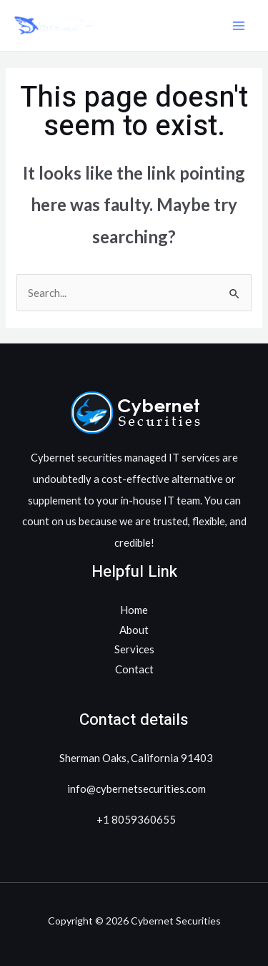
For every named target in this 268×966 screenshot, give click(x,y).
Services (134, 649)
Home (134, 609)
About (134, 629)
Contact (134, 669)
